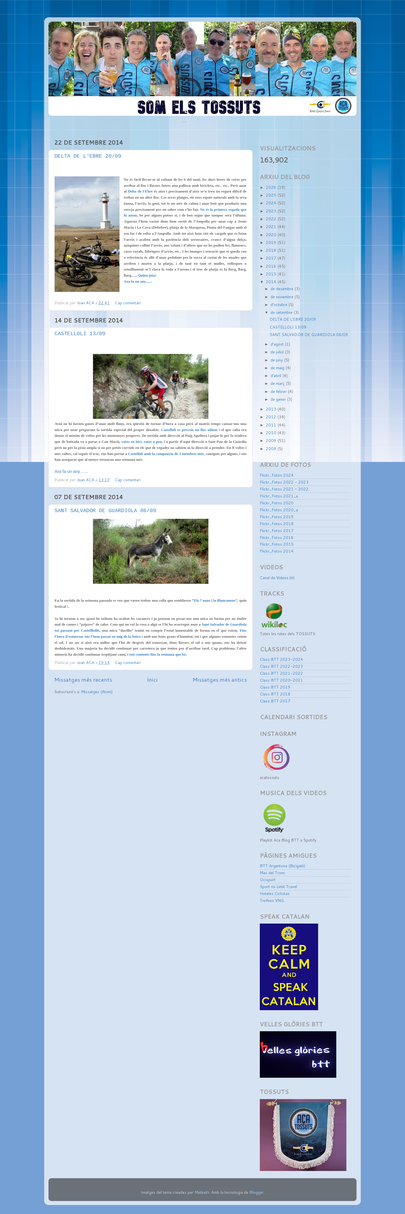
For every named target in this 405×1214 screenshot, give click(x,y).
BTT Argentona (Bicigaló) (282, 865)
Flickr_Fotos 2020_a (279, 509)
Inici (152, 679)
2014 (271, 281)
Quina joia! (147, 275)
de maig (277, 367)
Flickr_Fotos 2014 (277, 551)
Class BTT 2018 (275, 694)
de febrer (279, 391)
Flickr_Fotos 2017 (277, 530)
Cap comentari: (129, 302)
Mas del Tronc (272, 872)
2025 (271, 195)
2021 (271, 226)
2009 (271, 440)
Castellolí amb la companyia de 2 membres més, (166, 454)
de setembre (282, 312)
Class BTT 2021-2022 (281, 673)
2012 (271, 416)
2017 (271, 258)
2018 (271, 250)
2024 (271, 203)
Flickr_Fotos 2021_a (279, 496)
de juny (277, 360)
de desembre (282, 288)
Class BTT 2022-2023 (281, 666)
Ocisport (268, 879)
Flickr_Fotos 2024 (277, 475)
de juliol (277, 352)
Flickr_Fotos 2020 (277, 503)
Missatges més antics (220, 679)
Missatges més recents (83, 679)
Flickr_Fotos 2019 (277, 516)
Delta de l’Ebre (140, 191)
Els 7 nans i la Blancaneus (214, 600)
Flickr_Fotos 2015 (277, 544)
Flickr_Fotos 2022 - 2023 (284, 482)
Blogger (256, 1192)
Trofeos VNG (272, 900)
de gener (278, 399)
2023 (271, 211)
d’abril (276, 375)
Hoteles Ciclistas (275, 893)
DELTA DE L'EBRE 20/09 (88, 156)
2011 (271, 425)
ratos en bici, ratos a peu (142, 441)
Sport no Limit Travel (278, 886)
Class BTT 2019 (275, 687)
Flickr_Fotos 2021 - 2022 (284, 489)
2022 (271, 218)
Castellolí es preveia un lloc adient (189, 430)
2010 (271, 432)
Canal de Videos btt (277, 577)
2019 (271, 242)
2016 (271, 266)
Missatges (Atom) (97, 691)
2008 (271, 448)
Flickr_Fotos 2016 (277, 537)
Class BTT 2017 (275, 701)
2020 (271, 234)
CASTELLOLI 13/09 (80, 334)
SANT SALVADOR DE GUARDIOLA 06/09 (105, 511)
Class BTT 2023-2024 (281, 659)
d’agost (277, 344)
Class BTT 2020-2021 (281, 680)
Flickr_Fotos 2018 (277, 523)
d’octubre (279, 304)
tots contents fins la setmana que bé (157, 654)
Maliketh (202, 1192)
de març (278, 383)
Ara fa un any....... (71, 471)
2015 (271, 274)
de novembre (282, 296)
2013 (271, 409)
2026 (271, 187)
